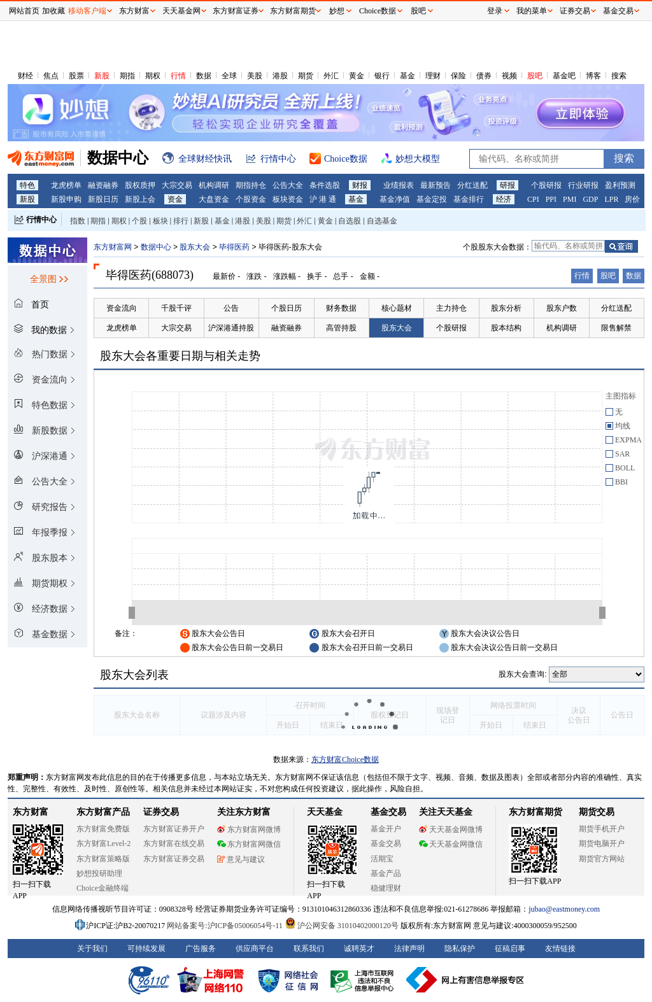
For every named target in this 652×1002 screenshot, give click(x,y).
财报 (359, 185)
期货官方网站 (602, 858)
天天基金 (325, 812)
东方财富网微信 (249, 844)
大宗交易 (177, 185)
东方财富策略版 (103, 858)
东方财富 (30, 812)
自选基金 (382, 220)
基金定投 (431, 199)
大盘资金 (214, 199)
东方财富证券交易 (173, 858)
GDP (590, 199)
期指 (127, 75)
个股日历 (286, 308)
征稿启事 (510, 948)
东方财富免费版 (103, 828)
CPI (533, 199)
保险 (458, 75)
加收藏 (53, 10)
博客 (593, 75)
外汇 (331, 75)
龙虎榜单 (66, 185)
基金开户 (386, 828)
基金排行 (468, 199)
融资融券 (103, 185)
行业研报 (583, 185)
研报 (507, 185)
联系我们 (309, 948)
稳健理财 (386, 888)
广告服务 (200, 948)
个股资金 (251, 199)
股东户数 (561, 308)
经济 (503, 199)
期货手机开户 (602, 828)
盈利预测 (620, 185)
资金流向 (121, 308)
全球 (229, 75)
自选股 (349, 220)
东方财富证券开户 (173, 828)
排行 (180, 220)
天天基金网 (181, 10)
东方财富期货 (535, 812)
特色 (27, 185)
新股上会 (140, 199)
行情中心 (41, 219)
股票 (76, 75)
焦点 (51, 75)
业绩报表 (398, 185)
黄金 (356, 75)
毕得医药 (234, 247)
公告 (231, 308)
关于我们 (92, 948)
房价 (632, 199)
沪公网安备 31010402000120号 (342, 925)
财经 (25, 75)
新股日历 (103, 199)
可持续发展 (146, 948)
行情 (178, 75)
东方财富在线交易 (173, 843)
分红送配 (472, 185)
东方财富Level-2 (103, 843)
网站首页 (24, 10)
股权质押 (140, 185)
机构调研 (214, 185)
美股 (254, 75)
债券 (484, 75)
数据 (203, 75)
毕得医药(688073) (150, 275)
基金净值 (394, 199)
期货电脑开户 (602, 843)
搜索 (619, 75)
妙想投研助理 (99, 873)
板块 (160, 220)
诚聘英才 (359, 948)
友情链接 (560, 948)
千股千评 (176, 308)
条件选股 (324, 185)
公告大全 (288, 185)
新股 (102, 75)
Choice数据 (377, 10)
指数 (77, 220)
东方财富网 (113, 247)
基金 (407, 75)
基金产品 (386, 873)
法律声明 (409, 948)
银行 (382, 75)
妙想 (336, 10)
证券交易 (575, 10)
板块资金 (288, 199)
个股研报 (546, 185)
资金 (175, 199)
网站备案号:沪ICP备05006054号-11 (226, 925)
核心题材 (396, 308)
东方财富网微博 (249, 829)
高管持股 (341, 327)
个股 (139, 220)
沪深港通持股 (231, 327)
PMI (569, 199)
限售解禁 (616, 327)
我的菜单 (531, 10)
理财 (433, 75)
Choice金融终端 (102, 888)
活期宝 (382, 858)
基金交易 (386, 843)
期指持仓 (251, 185)
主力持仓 (451, 308)
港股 (280, 75)
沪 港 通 (322, 199)
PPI (551, 199)
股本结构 (506, 327)
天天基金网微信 (451, 844)
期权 (152, 75)
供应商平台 (255, 948)
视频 (509, 75)
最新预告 (435, 185)
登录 (494, 10)
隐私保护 (459, 948)
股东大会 (195, 247)
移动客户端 (87, 10)
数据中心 (156, 247)
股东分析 (506, 308)
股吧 (534, 75)
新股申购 (66, 199)
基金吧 (564, 75)
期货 (305, 75)
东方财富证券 (236, 10)
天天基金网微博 (451, 829)
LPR (611, 199)
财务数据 (341, 308)
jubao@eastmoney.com (564, 909)
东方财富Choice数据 (345, 759)
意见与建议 (241, 859)
